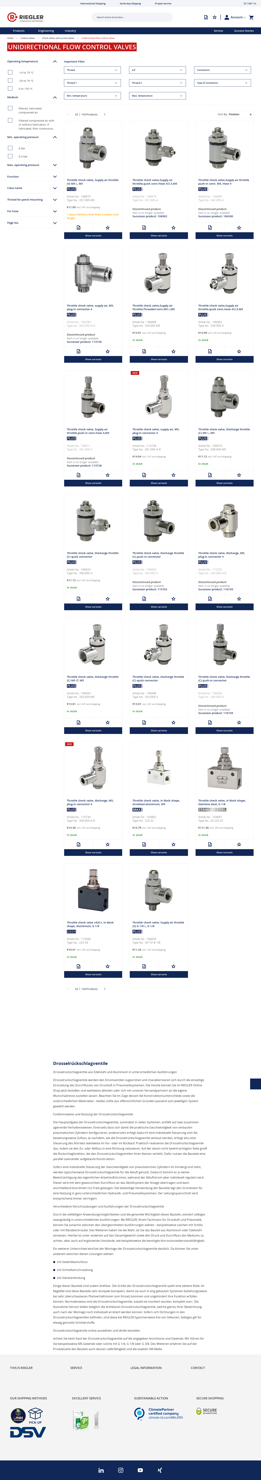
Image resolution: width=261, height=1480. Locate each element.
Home (10, 38)
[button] (238, 17)
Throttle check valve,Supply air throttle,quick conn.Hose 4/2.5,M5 (154, 182)
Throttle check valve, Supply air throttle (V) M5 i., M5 (93, 182)
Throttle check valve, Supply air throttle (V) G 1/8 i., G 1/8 (158, 925)
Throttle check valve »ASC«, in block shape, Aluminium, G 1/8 (90, 925)
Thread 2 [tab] (137, 83)
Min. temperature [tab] (77, 96)
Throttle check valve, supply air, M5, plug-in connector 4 (90, 307)
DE (245, 3)
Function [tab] (13, 176)
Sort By (222, 114)
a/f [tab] (133, 70)
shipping (95, 207)
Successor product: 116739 (215, 590)
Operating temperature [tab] (22, 61)
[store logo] (48, 17)
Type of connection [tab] (207, 83)
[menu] (102, 30)
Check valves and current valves (58, 38)
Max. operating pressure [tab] (23, 165)
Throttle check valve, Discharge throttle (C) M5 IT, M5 (93, 679)
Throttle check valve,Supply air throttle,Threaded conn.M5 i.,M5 (153, 307)
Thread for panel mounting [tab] (25, 199)
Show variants (93, 235)
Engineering (46, 31)
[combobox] (129, 17)
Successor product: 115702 (149, 590)
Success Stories (244, 31)
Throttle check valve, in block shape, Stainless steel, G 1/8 (222, 803)
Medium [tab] (12, 97)
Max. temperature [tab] (142, 96)
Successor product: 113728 (84, 342)
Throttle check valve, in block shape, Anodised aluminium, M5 (156, 803)
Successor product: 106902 (149, 216)
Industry (70, 31)
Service (218, 31)
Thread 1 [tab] (72, 83)
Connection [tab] (203, 70)
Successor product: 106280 (215, 216)
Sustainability (19, 1324)
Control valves (27, 38)
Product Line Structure (26, 1336)
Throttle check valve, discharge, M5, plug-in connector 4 (221, 555)
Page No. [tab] (13, 223)
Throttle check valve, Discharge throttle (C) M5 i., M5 (224, 431)
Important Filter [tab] (74, 61)
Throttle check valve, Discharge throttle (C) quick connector (93, 555)
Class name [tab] (14, 188)
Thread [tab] (71, 70)
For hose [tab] (12, 211)
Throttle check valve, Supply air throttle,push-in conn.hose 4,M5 (88, 431)
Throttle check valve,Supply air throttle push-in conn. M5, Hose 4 (223, 182)
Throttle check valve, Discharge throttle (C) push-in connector (158, 555)
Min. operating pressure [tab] (23, 137)
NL (255, 3)
